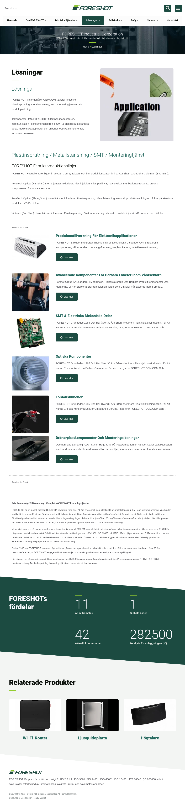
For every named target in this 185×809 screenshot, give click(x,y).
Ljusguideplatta (92, 738)
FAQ (134, 20)
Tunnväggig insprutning (104, 559)
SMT (71, 559)
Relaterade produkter (42, 682)
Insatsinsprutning (20, 563)
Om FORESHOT (36, 20)
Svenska (10, 8)
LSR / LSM (153, 559)
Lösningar (93, 20)
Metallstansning (60, 559)
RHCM (143, 559)
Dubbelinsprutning (39, 563)
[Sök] (168, 8)
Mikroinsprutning (83, 559)
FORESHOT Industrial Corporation (41, 794)
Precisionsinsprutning (128, 559)
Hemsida (12, 20)
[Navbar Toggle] (178, 8)
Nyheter (152, 20)
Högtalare (150, 738)
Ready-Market (39, 798)
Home (86, 46)
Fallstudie (115, 20)
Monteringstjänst (57, 563)
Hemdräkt (172, 20)
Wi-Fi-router (35, 738)
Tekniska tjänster (66, 20)
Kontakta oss (90, 563)
